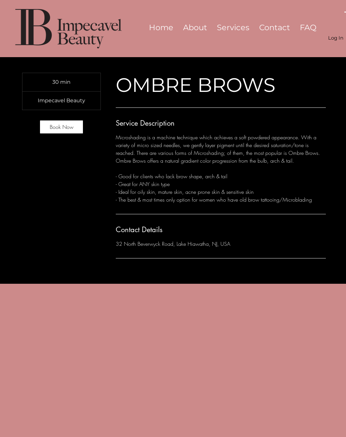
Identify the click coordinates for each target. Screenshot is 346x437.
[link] (61, 126)
